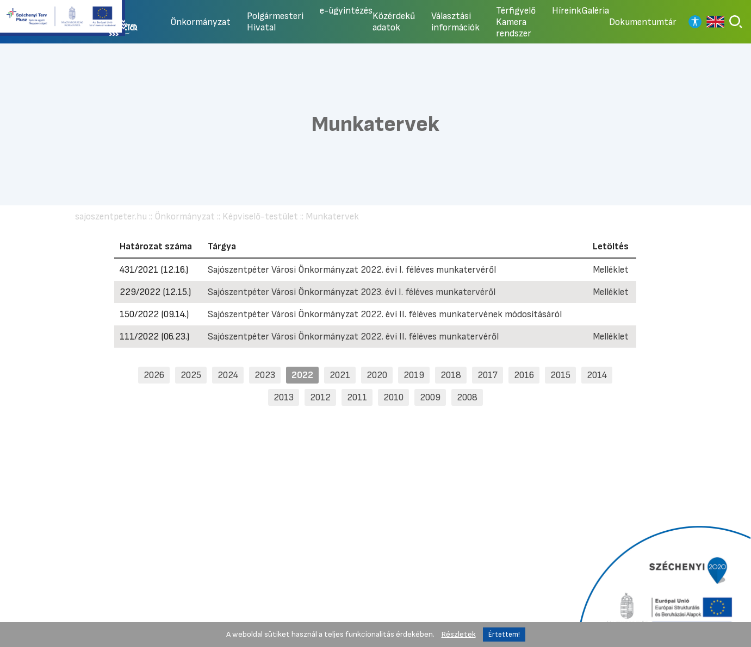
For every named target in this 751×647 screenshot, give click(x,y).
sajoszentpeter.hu (111, 216)
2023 (265, 375)
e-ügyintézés (346, 10)
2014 (597, 375)
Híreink (566, 10)
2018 (450, 375)
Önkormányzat (200, 22)
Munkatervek (332, 216)
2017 (487, 375)
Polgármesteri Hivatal (275, 21)
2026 (154, 375)
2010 (393, 397)
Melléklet (611, 269)
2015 (560, 375)
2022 (302, 375)
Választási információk (455, 21)
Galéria (595, 10)
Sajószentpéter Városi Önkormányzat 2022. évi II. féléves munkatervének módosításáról (385, 314)
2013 (284, 397)
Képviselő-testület (260, 216)
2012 (320, 397)
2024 (228, 375)
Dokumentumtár (642, 22)
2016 (524, 375)
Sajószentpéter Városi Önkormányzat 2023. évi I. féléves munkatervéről (351, 292)
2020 (377, 375)
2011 (357, 397)
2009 (430, 397)
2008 (467, 397)
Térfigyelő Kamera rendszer (516, 22)
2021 (340, 375)
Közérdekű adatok (394, 21)
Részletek (459, 634)
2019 (414, 375)
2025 (191, 375)
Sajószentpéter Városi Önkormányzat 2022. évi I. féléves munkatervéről (352, 269)
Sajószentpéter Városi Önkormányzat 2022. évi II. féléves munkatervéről (353, 336)
